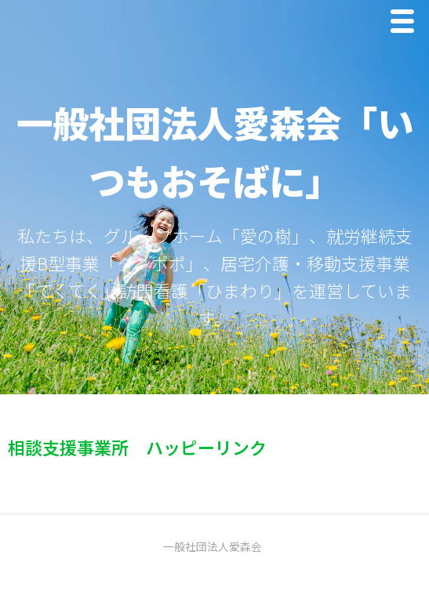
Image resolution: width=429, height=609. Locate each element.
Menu (406, 24)
